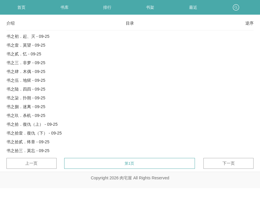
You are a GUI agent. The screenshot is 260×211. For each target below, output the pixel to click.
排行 (107, 7)
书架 (150, 7)
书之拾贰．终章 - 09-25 (27, 141)
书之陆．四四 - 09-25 (25, 89)
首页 (21, 7)
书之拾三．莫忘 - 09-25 (27, 150)
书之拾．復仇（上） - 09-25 (31, 124)
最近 (193, 7)
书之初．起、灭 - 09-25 (27, 36)
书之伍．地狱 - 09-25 (25, 80)
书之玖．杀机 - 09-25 (25, 115)
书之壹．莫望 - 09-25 (25, 45)
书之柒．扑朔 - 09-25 (25, 98)
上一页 (31, 163)
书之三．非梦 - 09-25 (25, 62)
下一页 (228, 163)
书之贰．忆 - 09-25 (23, 54)
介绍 (10, 23)
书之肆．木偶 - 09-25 (25, 71)
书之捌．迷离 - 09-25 (25, 106)
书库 (64, 7)
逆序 (249, 23)
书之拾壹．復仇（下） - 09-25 (34, 133)
